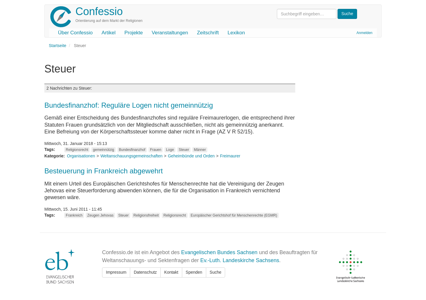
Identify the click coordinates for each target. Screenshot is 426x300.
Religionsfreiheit (146, 215)
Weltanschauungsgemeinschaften (131, 156)
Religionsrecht (77, 150)
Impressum (116, 272)
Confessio (99, 11)
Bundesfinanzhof (132, 150)
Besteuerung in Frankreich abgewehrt (103, 171)
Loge (170, 150)
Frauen (155, 150)
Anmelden (364, 33)
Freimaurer (230, 156)
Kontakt (171, 272)
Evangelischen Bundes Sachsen (219, 252)
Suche (216, 272)
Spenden (194, 272)
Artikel (108, 33)
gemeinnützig (103, 150)
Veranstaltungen (170, 33)
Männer (200, 150)
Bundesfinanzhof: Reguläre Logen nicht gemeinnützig (128, 105)
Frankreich (74, 215)
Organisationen (81, 156)
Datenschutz (145, 272)
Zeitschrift (208, 33)
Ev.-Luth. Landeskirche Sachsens (239, 260)
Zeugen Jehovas (100, 215)
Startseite (57, 45)
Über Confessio (75, 33)
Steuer (184, 150)
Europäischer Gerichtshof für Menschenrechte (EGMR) (234, 215)
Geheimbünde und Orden (191, 156)
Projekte (133, 33)
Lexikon (236, 33)
